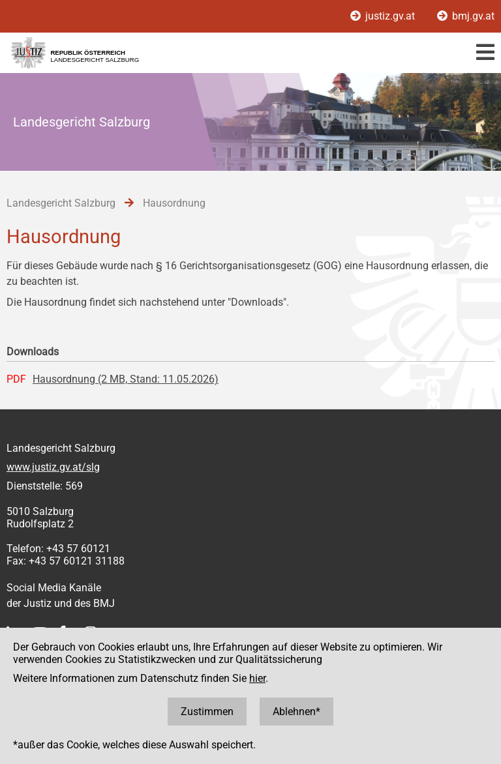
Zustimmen (207, 711)
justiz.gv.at (384, 16)
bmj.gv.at (465, 16)
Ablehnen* (296, 711)
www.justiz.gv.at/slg (53, 467)
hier (257, 678)
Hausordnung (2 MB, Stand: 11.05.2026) (126, 379)
